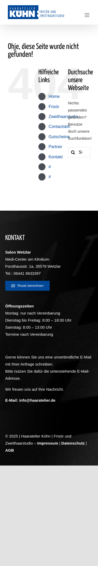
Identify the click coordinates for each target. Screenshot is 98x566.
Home (54, 96)
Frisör (54, 106)
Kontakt (56, 157)
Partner (55, 146)
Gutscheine (59, 137)
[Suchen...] (79, 152)
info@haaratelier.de (37, 400)
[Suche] (73, 152)
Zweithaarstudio (63, 116)
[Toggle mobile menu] (87, 15)
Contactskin (60, 126)
